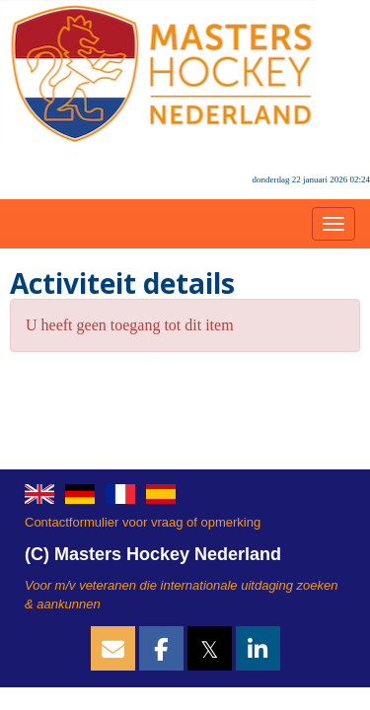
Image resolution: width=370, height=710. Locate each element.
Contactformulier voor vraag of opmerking (142, 522)
